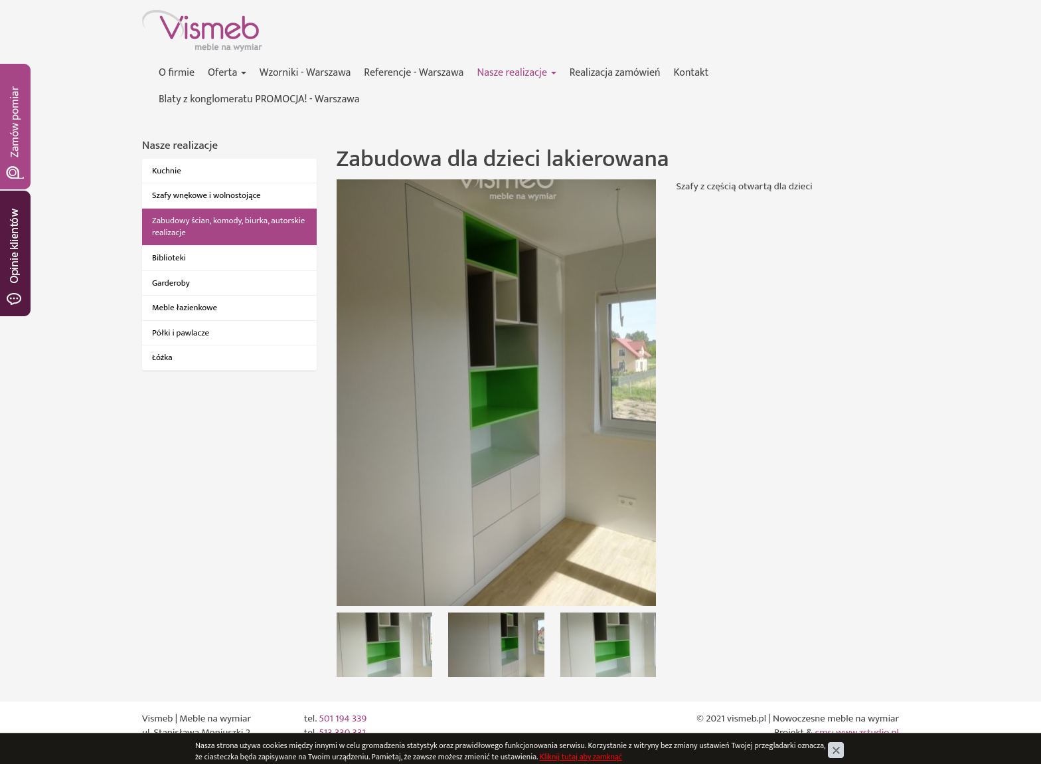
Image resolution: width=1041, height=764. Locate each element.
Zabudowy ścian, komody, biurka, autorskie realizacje (228, 226)
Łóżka (162, 357)
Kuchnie (166, 170)
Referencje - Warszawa (413, 73)
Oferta (227, 73)
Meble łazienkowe (184, 307)
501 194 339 (342, 718)
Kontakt (691, 73)
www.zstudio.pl (867, 732)
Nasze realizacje (516, 73)
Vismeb (157, 17)
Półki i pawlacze (180, 333)
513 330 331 (342, 732)
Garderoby (171, 283)
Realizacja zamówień (615, 73)
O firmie (177, 73)
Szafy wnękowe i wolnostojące (206, 195)
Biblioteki (169, 257)
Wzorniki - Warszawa (305, 73)
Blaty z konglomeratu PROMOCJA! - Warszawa (259, 99)
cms (823, 732)
